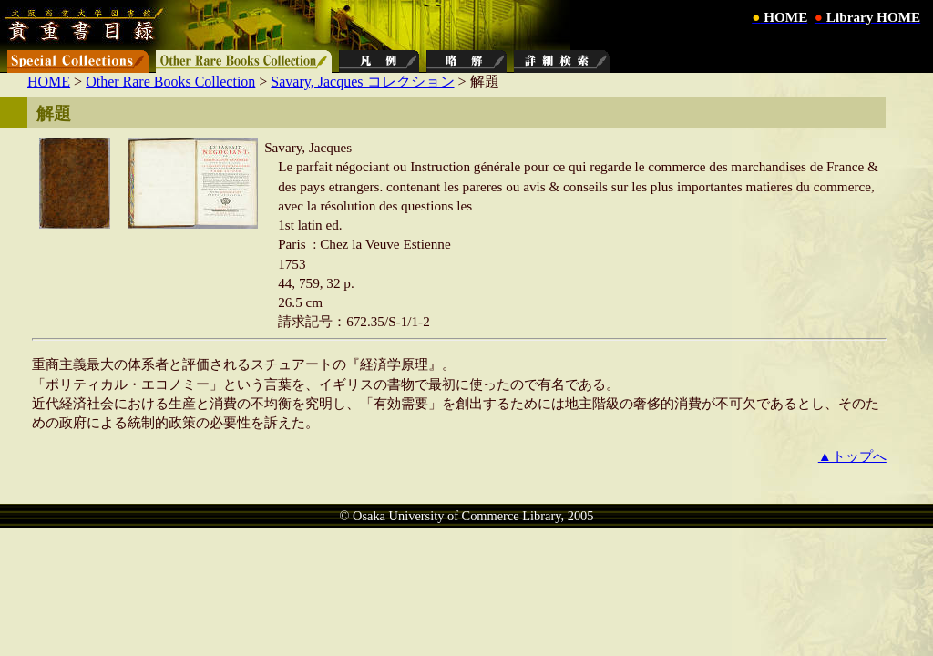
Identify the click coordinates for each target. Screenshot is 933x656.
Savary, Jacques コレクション (362, 81)
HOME (48, 81)
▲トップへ (852, 456)
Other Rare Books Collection (170, 81)
